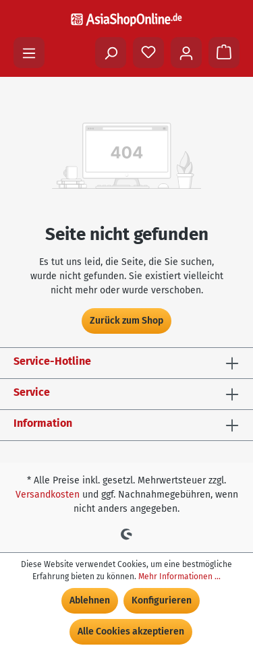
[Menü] (29, 52)
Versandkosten (48, 494)
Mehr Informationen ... (179, 576)
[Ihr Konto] (186, 52)
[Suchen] (110, 52)
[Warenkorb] (224, 52)
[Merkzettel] (148, 52)
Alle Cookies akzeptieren (131, 631)
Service (31, 392)
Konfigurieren (162, 600)
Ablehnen (89, 600)
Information (42, 423)
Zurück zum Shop (126, 320)
